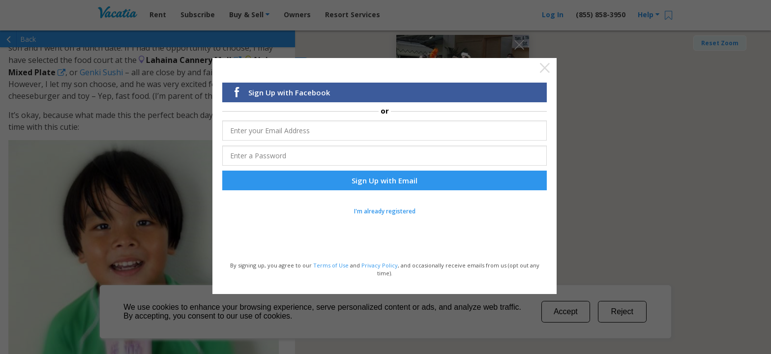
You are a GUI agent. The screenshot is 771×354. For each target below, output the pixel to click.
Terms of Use (331, 266)
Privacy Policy (379, 266)
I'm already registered (384, 212)
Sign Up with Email (384, 181)
